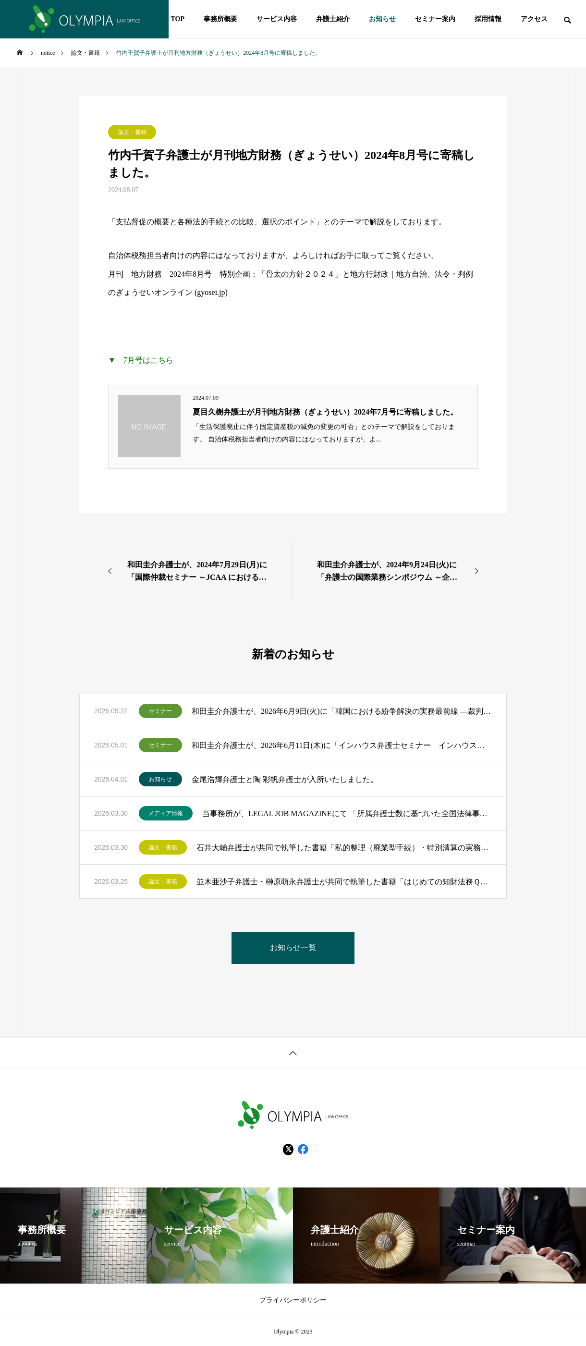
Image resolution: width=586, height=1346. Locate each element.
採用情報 (488, 19)
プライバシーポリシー (293, 1300)
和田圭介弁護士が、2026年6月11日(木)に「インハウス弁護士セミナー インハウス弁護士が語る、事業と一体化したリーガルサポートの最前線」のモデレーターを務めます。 (342, 745)
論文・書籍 (132, 132)
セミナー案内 (435, 19)
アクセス (534, 19)
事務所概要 (220, 19)
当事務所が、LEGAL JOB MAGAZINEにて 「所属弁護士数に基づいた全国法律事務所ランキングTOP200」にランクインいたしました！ (347, 813)
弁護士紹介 (333, 19)
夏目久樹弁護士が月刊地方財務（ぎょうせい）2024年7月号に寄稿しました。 (325, 412)
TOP (177, 19)
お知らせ (382, 19)
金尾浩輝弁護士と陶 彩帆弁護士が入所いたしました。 (285, 779)
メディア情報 (165, 813)
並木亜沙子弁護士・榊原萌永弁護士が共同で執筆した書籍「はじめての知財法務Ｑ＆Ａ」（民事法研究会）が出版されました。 (344, 882)
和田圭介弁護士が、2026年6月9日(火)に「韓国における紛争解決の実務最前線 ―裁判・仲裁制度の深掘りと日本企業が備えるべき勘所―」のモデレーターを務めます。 (342, 711)
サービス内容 (276, 19)
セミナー (160, 711)
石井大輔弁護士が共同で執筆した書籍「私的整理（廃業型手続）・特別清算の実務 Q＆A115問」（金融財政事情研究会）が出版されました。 (344, 848)
